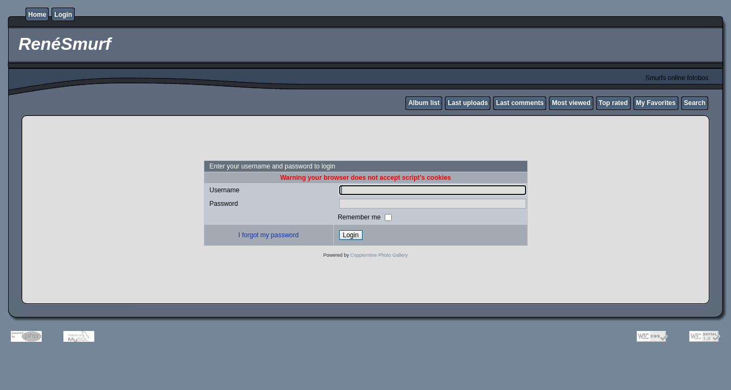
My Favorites (656, 103)
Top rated (613, 103)
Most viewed (571, 103)
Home (37, 14)
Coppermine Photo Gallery (378, 255)
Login (63, 14)
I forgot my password (268, 235)
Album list (423, 103)
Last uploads (468, 103)
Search (695, 103)
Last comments (520, 103)
